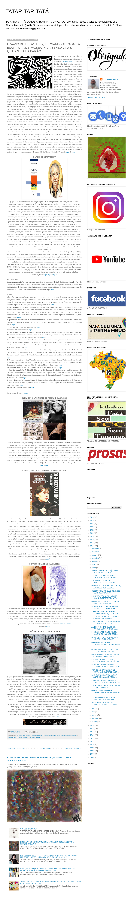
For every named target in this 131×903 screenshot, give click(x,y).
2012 (92, 738)
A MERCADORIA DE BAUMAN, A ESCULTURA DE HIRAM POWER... (105, 681)
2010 (92, 744)
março (94, 715)
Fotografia (52, 735)
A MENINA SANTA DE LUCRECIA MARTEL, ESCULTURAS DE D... (104, 628)
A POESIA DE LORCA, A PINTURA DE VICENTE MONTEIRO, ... (105, 686)
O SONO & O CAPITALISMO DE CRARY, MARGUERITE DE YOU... (105, 671)
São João (32, 737)
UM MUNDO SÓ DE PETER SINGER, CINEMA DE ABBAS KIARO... (105, 656)
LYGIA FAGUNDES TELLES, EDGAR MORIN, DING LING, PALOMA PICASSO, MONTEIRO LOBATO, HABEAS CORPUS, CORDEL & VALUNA (49, 856)
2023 (92, 527)
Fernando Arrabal (36, 735)
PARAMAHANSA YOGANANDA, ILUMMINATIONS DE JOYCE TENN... (106, 666)
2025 (92, 520)
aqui (67, 152)
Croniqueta (26, 735)
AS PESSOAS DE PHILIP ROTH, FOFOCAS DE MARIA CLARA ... (104, 698)
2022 (92, 530)
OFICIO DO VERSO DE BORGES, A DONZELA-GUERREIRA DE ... (104, 638)
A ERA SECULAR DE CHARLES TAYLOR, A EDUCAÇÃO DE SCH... (105, 612)
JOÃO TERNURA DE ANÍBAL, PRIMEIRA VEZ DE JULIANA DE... (105, 704)
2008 (92, 751)
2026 (92, 517)
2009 (92, 748)
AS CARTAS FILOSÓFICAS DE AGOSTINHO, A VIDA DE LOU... (104, 577)
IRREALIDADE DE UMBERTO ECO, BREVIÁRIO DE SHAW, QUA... (104, 607)
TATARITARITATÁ (27, 11)
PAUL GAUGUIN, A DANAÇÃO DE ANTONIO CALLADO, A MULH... (104, 676)
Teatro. (37, 737)
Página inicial (45, 748)
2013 (92, 735)
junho (94, 568)
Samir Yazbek (23, 737)
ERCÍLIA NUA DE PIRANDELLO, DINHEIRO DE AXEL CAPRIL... (103, 582)
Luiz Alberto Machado (111, 79)
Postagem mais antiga (73, 748)
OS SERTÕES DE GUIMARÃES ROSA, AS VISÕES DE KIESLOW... (106, 587)
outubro (95, 555)
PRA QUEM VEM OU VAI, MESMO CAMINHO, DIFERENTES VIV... (104, 597)
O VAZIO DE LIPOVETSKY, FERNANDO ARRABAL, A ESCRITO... (106, 602)
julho (94, 564)
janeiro (94, 721)
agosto (94, 561)
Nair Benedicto (13, 737)
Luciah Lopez (66, 61)
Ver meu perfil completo (96, 97)
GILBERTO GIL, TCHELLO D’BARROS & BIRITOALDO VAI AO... (105, 592)
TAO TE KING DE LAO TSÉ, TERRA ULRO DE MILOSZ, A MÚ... (104, 571)
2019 (92, 539)
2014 (92, 732)
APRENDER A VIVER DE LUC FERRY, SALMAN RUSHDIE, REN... (105, 623)
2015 (92, 729)
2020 (92, 536)
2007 (92, 754)
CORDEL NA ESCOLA (28, 829)
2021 (92, 533)
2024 (92, 524)
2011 (92, 741)
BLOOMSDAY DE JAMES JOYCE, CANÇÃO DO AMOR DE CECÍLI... (104, 633)
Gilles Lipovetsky (62, 735)
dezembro (96, 549)
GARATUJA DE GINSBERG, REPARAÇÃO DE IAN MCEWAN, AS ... (105, 692)
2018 (92, 543)
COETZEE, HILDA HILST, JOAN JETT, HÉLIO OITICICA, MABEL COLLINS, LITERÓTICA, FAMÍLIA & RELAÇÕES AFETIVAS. (48, 869)
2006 (92, 757)
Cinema (19, 735)
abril (93, 712)
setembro (95, 558)
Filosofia (45, 735)
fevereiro (95, 718)
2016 (92, 725)
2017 (92, 546)
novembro (96, 552)
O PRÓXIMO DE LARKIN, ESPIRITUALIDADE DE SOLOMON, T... (105, 644)
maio (94, 709)
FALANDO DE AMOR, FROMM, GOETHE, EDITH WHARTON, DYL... (105, 661)
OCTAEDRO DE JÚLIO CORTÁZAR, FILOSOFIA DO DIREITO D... (104, 650)
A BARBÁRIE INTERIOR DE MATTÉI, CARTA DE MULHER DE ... (105, 618)
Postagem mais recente (16, 748)
